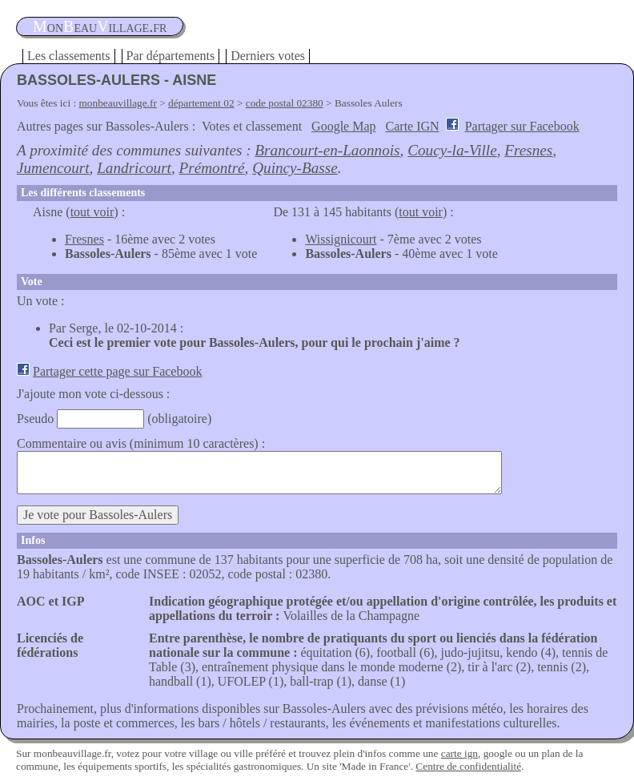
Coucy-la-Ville (452, 150)
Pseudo (35, 418)
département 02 (201, 103)
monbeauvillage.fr (118, 103)
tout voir (92, 212)
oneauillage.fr (100, 26)
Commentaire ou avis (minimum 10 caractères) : (141, 443)
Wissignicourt (340, 239)
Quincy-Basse (295, 167)
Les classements (68, 55)
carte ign (459, 753)
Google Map (343, 126)
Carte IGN (412, 126)
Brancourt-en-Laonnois (327, 150)
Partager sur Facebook (522, 126)
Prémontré (212, 167)
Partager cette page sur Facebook (117, 371)
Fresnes (528, 150)
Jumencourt (53, 167)
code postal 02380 (284, 103)
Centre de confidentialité (468, 766)
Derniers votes (268, 55)
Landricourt (134, 167)
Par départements (170, 55)
